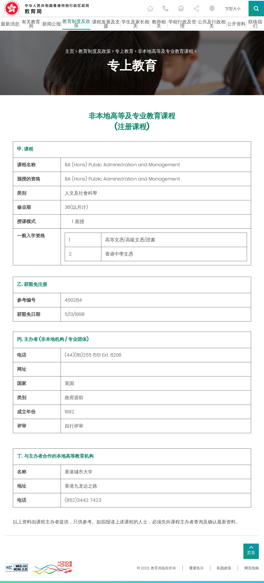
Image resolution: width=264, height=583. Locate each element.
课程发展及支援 (106, 24)
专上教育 (124, 51)
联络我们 (255, 24)
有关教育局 (31, 24)
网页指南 (251, 568)
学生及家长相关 (135, 24)
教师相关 (159, 24)
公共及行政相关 (212, 24)
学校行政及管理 (182, 24)
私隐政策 (224, 568)
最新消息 (10, 24)
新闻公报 (51, 24)
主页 (69, 51)
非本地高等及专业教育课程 (165, 51)
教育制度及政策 (76, 24)
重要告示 (196, 568)
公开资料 (236, 24)
